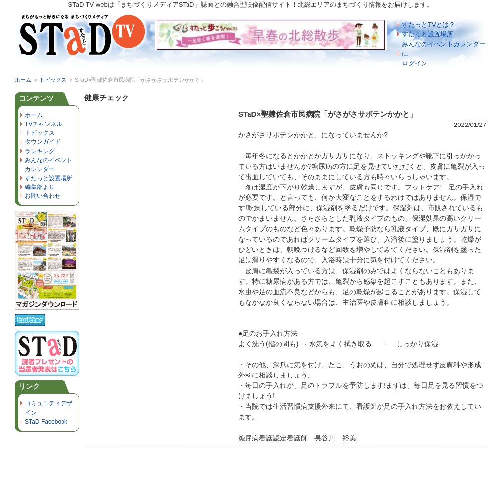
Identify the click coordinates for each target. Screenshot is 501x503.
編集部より (40, 187)
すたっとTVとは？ (428, 24)
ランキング (40, 151)
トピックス (52, 80)
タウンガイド (43, 141)
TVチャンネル (43, 124)
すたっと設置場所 (427, 34)
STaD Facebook (46, 421)
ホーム (23, 80)
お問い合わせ (43, 195)
